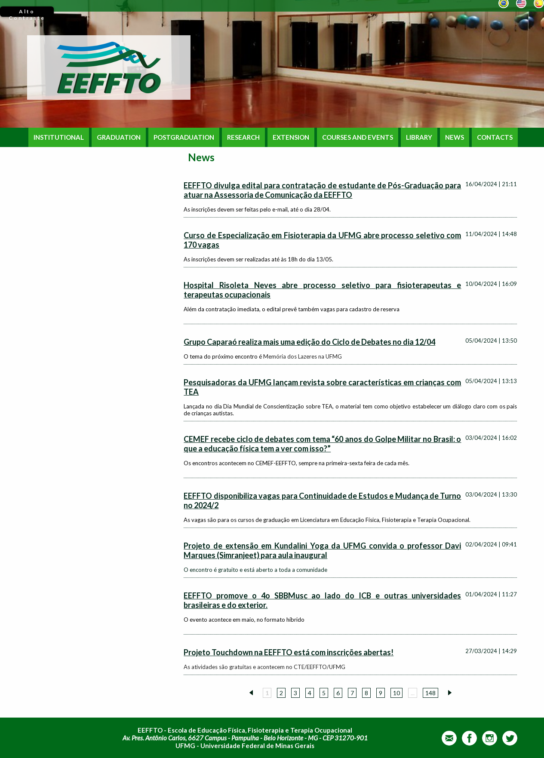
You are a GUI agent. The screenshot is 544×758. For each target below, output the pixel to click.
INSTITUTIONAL (59, 137)
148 (430, 693)
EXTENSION (291, 137)
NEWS (454, 137)
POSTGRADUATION (184, 137)
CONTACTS (495, 137)
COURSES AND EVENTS (357, 137)
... (413, 693)
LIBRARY (419, 137)
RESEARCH (243, 137)
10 (396, 693)
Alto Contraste (27, 12)
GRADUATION (119, 137)
